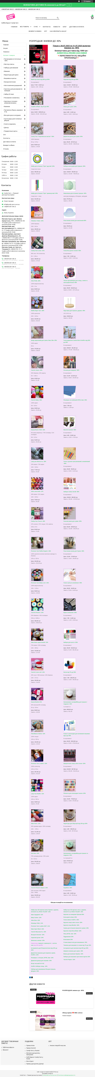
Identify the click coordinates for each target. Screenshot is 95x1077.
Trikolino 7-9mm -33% (37, 220)
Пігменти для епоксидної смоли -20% (75, 793)
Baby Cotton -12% (36, 917)
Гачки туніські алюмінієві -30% (73, 583)
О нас (36, 26)
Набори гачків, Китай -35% (71, 491)
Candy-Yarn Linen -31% (37, 250)
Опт (45, 31)
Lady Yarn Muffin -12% (37, 793)
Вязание (7, 71)
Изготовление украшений (13, 85)
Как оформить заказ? (58, 31)
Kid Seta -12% (35, 853)
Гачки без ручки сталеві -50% (72, 250)
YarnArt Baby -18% (36, 400)
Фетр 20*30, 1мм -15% (70, 933)
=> (69, 5)
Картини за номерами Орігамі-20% (74, 914)
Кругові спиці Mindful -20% (71, 925)
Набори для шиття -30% (71, 642)
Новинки (6, 52)
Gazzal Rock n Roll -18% (38, 430)
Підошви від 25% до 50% (71, 79)
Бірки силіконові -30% (70, 612)
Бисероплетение (10, 82)
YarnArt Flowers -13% (37, 612)
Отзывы (6, 149)
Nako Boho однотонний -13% (39, 642)
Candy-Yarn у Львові (32, 1050)
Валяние (7, 106)
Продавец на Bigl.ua (47, 1073)
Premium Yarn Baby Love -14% (40, 583)
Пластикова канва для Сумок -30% (74, 551)
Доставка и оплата (76, 26)
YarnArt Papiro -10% (69, 959)
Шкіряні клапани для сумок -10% (73, 951)
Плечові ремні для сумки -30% (73, 521)
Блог (65, 26)
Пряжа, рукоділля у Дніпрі (35, 1064)
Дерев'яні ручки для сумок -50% (73, 136)
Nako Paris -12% (35, 823)
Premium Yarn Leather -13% (39, 763)
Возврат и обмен (35, 31)
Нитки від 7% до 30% (70, 672)
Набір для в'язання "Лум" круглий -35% (43, 166)
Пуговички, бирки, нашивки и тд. (13, 110)
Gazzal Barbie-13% (36, 702)
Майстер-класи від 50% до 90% (40, 79)
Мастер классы (9, 64)
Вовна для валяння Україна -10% (73, 954)
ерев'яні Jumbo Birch (74, 340)
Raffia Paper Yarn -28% (37, 310)
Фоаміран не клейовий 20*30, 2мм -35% (75, 400)
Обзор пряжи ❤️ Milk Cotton (72, 1013)
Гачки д (66, 340)
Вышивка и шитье (10, 78)
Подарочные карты (10, 131)
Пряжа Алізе (30, 1045)
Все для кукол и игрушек (12, 115)
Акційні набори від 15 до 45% (40, 106)
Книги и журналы (10, 124)
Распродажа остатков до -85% (12, 59)
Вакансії (5, 1050)
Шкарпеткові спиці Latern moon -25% (74, 763)
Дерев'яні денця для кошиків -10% (41, 960)
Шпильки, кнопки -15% (38, 940)
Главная (14, 26)
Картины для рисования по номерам (13, 89)
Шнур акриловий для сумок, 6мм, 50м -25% (44, 340)
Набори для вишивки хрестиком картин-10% (77, 956)
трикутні (41, 943)
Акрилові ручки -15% (37, 937)
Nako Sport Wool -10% (37, 929)
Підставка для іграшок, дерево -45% (74, 310)
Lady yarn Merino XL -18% (38, 461)
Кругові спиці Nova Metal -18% (72, 931)
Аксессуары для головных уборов (13, 119)
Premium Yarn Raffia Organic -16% (41, 551)
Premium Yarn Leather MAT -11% (40, 926)
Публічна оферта (8, 1047)
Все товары (24, 26)
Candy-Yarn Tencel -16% (38, 521)
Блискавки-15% (68, 939)
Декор (6, 127)
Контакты (46, 26)
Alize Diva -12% (35, 920)
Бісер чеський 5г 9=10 (37, 963)
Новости (56, 26)
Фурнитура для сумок (11, 75)
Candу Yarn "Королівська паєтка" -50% (42, 136)
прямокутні (47, 943)
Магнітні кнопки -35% (70, 430)
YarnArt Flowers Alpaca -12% (39, 887)
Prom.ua (56, 1071)
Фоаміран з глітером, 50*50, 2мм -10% (42, 957)
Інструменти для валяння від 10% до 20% (76, 948)
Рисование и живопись (12, 97)
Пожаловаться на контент (50, 1075)
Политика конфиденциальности (66, 1075)
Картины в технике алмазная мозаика (10, 102)
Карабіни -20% (68, 887)
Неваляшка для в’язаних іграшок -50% (75, 193)
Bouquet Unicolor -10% (37, 934)
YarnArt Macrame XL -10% (38, 931)
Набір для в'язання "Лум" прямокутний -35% (44, 193)
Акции (5, 48)
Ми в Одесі (29, 1061)
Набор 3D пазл (9, 94)
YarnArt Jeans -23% (36, 370)
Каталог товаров (9, 55)
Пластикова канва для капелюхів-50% (75, 220)
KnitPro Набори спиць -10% (39, 966)
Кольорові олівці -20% (70, 917)
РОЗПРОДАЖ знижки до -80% (73, 990)
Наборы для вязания (11, 67)
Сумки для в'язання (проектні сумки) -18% (76, 928)
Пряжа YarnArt (31, 1048)
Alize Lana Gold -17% (37, 491)
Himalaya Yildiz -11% (37, 923)
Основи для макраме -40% (71, 370)
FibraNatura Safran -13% (38, 733)
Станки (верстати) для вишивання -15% (75, 942)
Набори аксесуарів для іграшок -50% (74, 166)
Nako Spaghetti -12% (37, 914)
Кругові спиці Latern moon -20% (73, 922)
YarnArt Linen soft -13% (38, 672)
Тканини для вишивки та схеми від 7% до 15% (77, 945)
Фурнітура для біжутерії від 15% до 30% (75, 823)
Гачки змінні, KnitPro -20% (71, 919)
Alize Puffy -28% (35, 281)
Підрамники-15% (68, 936)
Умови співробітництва (58, 1045)
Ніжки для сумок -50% (70, 106)
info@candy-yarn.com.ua (11, 204)
